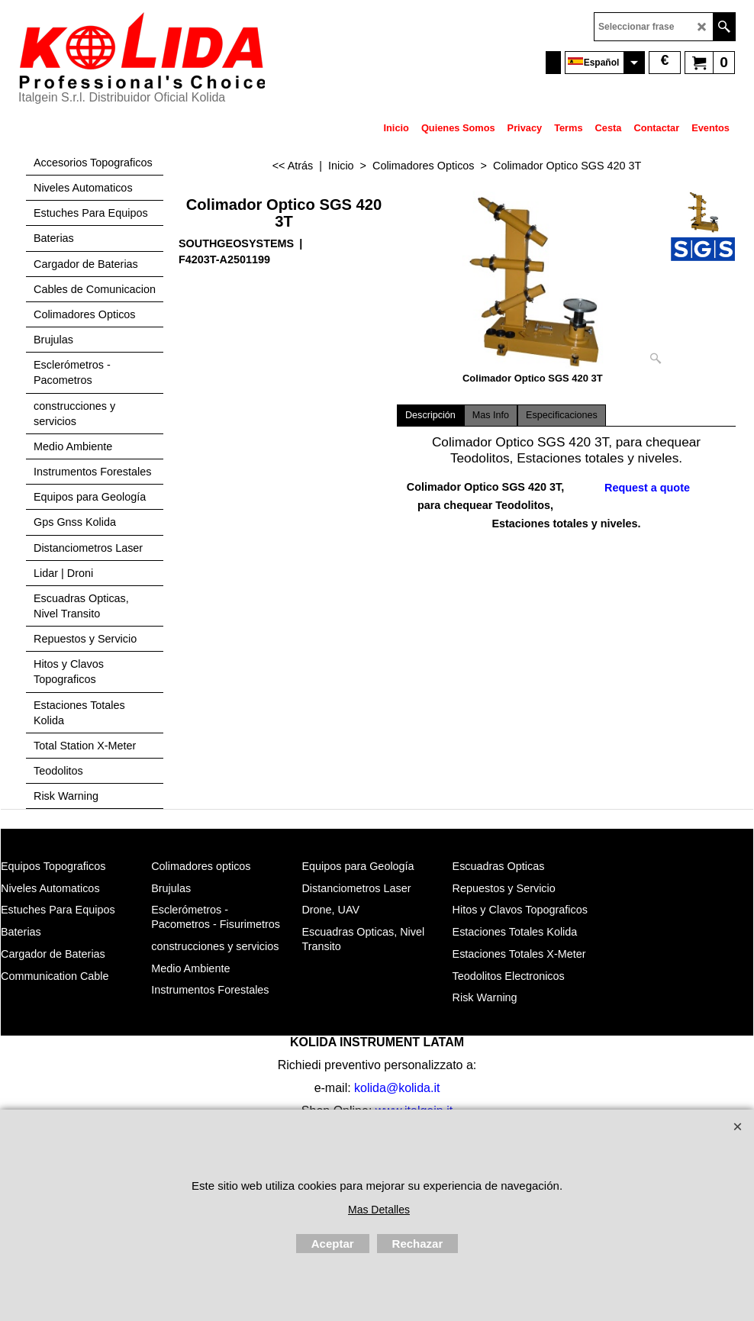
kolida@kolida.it (397, 1087)
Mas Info (490, 415)
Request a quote (647, 488)
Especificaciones (562, 415)
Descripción (430, 415)
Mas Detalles (379, 1209)
